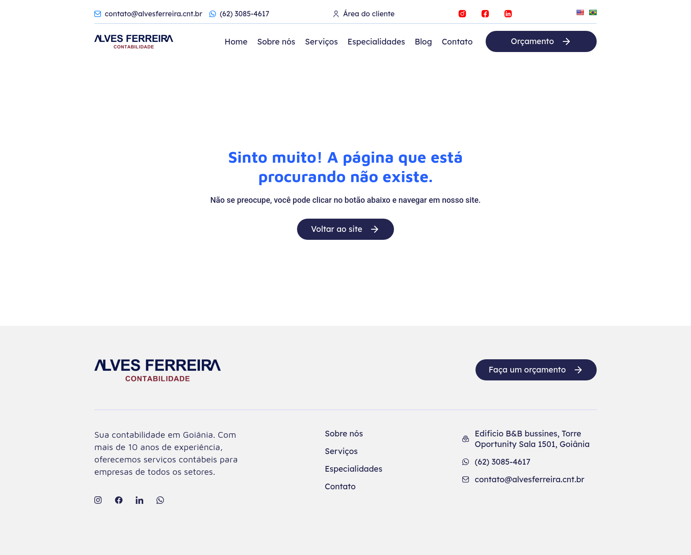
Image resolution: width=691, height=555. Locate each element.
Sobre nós (276, 42)
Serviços (321, 42)
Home (236, 42)
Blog (423, 42)
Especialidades (376, 42)
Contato (457, 42)
